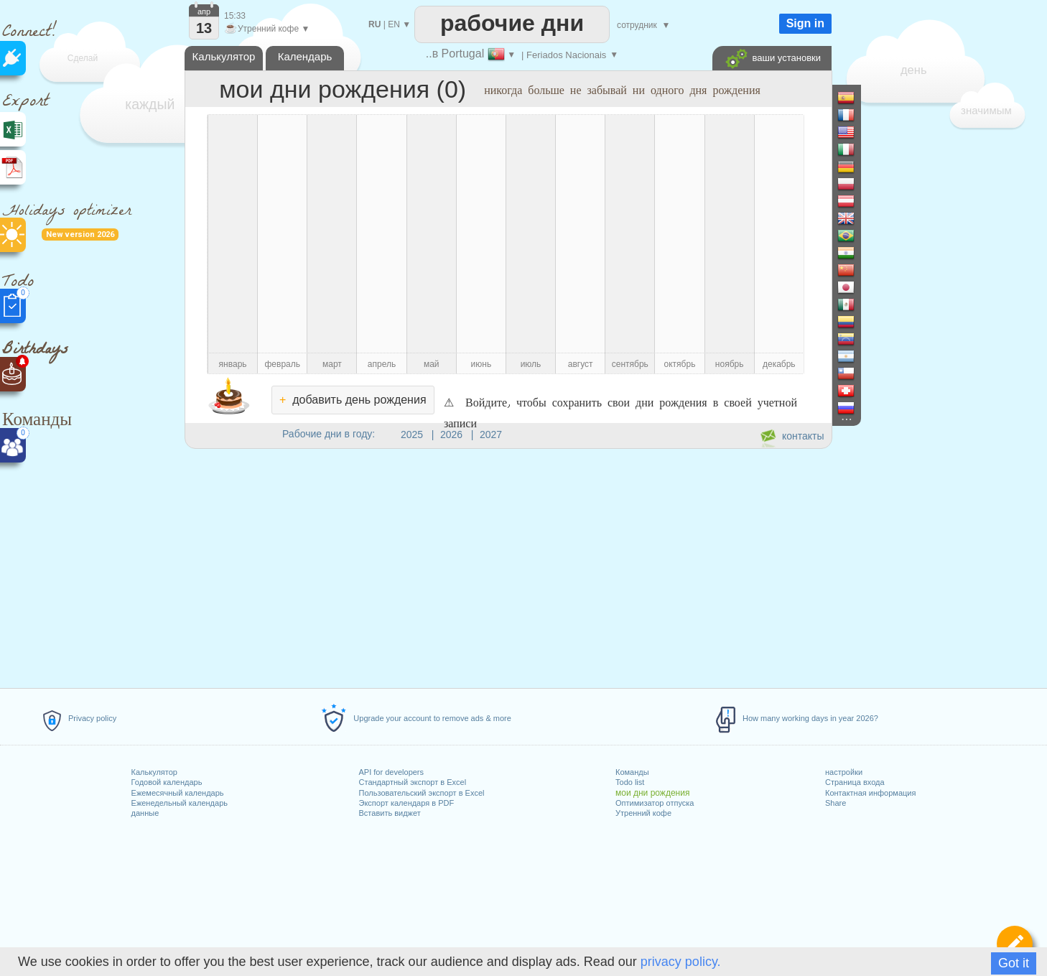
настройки (843, 772)
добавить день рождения (353, 400)
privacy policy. (681, 961)
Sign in (805, 23)
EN (394, 24)
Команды (632, 772)
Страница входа (855, 782)
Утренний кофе (643, 813)
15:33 (235, 16)
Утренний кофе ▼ (267, 29)
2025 (412, 434)
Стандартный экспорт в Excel (413, 782)
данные (145, 813)
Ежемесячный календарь (177, 793)
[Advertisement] (508, 565)
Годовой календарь (167, 782)
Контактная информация (870, 793)
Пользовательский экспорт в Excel (422, 793)
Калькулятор (154, 772)
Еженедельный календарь (179, 803)
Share (835, 803)
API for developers (391, 772)
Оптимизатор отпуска (654, 803)
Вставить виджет (390, 813)
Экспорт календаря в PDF (407, 803)
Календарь (305, 56)
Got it (1013, 963)
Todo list (629, 782)
